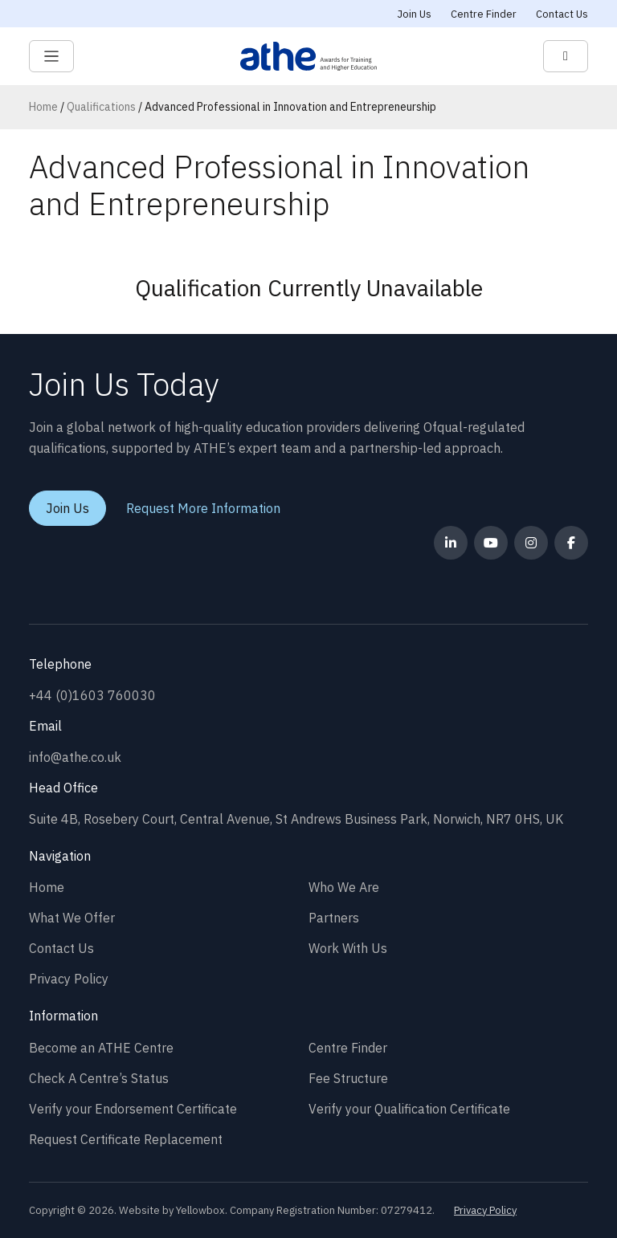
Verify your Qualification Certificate (409, 1109)
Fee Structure (348, 1078)
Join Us (414, 14)
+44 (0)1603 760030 (92, 695)
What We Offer (72, 918)
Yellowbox (200, 1210)
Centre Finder (484, 14)
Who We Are (343, 887)
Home (43, 107)
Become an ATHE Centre (101, 1048)
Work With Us (347, 948)
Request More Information (203, 508)
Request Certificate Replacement (126, 1139)
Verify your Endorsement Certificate (133, 1109)
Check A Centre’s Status (99, 1078)
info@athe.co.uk (75, 757)
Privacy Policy (68, 979)
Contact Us (562, 14)
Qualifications (101, 107)
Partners (333, 918)
